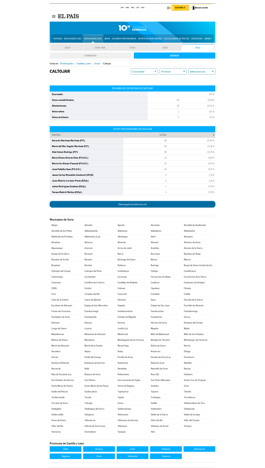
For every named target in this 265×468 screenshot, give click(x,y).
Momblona (89, 340)
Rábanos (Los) (157, 363)
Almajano (188, 237)
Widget (208, 39)
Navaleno (55, 351)
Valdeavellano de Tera (194, 403)
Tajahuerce (123, 392)
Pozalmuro (189, 357)
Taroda (88, 397)
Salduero (188, 374)
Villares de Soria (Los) (95, 426)
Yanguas (122, 432)
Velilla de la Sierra (159, 415)
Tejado (121, 397)
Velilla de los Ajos (192, 415)
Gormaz (121, 323)
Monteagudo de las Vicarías (131, 340)
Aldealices (122, 231)
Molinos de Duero (59, 340)
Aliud (153, 237)
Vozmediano (90, 432)
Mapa (107, 39)
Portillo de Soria (125, 357)
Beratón (88, 260)
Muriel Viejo (123, 346)
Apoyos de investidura (150, 39)
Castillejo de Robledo (127, 283)
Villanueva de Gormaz (128, 420)
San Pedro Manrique (160, 380)
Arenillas (155, 248)
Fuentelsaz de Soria (60, 317)
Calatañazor (123, 271)
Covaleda (155, 294)
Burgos (99, 449)
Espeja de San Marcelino (96, 306)
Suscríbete (181, 8)
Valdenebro (156, 409)
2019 (67, 48)
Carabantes (90, 277)
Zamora (166, 456)
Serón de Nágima (126, 386)
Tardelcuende (58, 397)
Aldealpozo (156, 231)
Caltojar (154, 271)
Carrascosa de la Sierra (195, 277)
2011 (197, 48)
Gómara (88, 323)
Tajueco (154, 392)
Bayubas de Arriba (60, 260)
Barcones (155, 254)
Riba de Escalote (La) (61, 374)
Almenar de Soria (192, 242)
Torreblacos (189, 397)
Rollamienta (123, 374)
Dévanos (122, 300)
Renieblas (122, 369)
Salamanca (199, 449)
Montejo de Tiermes (160, 340)
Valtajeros (89, 415)
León (132, 449)
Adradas (88, 225)
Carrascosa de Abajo (161, 277)
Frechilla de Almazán (194, 306)
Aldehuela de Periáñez (62, 237)
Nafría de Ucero (158, 346)
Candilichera (190, 271)
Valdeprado (189, 409)
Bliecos (187, 260)
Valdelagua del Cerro (94, 409)
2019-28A (100, 48)
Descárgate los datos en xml (132, 204)
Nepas (88, 351)
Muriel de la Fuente (93, 346)
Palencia (166, 449)
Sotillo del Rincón (59, 392)
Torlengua (155, 397)
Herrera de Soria (159, 323)
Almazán (122, 242)
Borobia (88, 265)
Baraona (89, 254)
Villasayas (122, 426)
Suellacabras (91, 392)
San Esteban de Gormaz (62, 380)
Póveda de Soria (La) (161, 357)
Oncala (54, 357)
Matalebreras (57, 334)
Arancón (89, 248)
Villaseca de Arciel (159, 426)
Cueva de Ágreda (93, 300)
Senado (174, 56)
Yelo (153, 432)
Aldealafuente (91, 231)
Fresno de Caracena (60, 311)
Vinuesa (187, 426)
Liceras (88, 329)
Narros (187, 346)
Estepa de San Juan (160, 306)
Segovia (66, 456)
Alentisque (123, 237)
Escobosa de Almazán (61, 306)
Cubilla (187, 294)
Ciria (53, 294)
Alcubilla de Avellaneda (195, 225)
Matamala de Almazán (95, 334)
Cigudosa (155, 288)
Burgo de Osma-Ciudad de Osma (199, 265)
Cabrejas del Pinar (93, 271)
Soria (186, 386)
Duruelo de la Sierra (193, 300)
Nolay (120, 351)
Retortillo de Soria (159, 369)
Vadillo (154, 403)
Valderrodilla (57, 415)
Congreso (90, 56)
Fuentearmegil (91, 311)
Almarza (88, 242)
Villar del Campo (191, 420)
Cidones (121, 288)
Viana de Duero (58, 420)
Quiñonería (123, 363)
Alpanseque (57, 248)
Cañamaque (57, 277)
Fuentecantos (157, 311)
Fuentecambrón (125, 311)
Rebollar (188, 363)
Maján (187, 329)
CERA (54, 288)
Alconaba (155, 225)
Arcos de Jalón (125, 248)
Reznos (187, 369)
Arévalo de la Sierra (193, 248)
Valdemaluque (124, 409)
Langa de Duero (59, 329)
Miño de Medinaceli (160, 334)
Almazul (154, 242)
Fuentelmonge (190, 311)
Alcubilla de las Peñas (61, 231)
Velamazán (123, 415)
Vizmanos (56, 432)
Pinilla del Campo (93, 357)
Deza (153, 300)
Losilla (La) (123, 329)
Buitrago (155, 265)
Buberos (122, 265)
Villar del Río (57, 426)
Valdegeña (56, 409)
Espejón (121, 306)
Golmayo (55, 323)
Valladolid (132, 456)
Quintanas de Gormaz (95, 363)
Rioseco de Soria (93, 374)
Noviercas (155, 351)
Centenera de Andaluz (194, 283)
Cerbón (88, 288)
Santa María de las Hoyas (97, 386)
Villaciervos (90, 420)
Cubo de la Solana (59, 300)
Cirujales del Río (92, 294)
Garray (187, 317)
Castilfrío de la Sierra (94, 283)
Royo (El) (155, 374)
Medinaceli (123, 334)
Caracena (122, 277)
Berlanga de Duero (127, 260)
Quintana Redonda (60, 363)
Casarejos (56, 283)
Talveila (187, 392)
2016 (132, 48)
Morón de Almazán (60, 346)
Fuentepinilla (91, 317)
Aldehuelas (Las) (92, 237)
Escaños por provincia (124, 39)
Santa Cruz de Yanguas (195, 380)
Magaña (154, 329)
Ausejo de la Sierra (60, 254)
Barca (120, 254)
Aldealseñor (189, 231)
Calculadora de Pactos (176, 39)
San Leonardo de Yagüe (129, 380)
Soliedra (155, 386)
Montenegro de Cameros (195, 340)
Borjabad (55, 265)
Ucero (120, 403)
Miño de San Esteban (194, 334)
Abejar (54, 225)
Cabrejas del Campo (60, 271)
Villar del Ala (157, 420)
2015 (165, 48)
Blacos (154, 260)
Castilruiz (155, 283)
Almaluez (55, 242)
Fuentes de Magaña (127, 317)
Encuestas (196, 39)
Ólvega (187, 351)
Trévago (88, 403)
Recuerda (56, 369)
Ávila (65, 449)
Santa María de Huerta (62, 386)
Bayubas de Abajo (192, 254)
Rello (87, 369)
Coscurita (122, 294)
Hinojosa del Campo (193, 323)
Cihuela (187, 288)
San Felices (90, 380)
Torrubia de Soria (59, 403)
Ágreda (121, 225)
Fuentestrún (156, 317)
